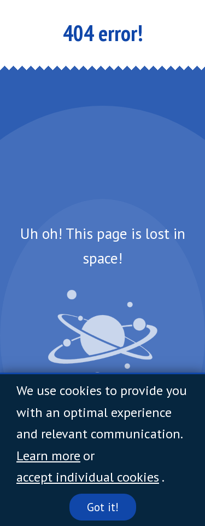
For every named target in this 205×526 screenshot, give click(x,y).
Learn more (48, 455)
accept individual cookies (87, 476)
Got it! (103, 507)
